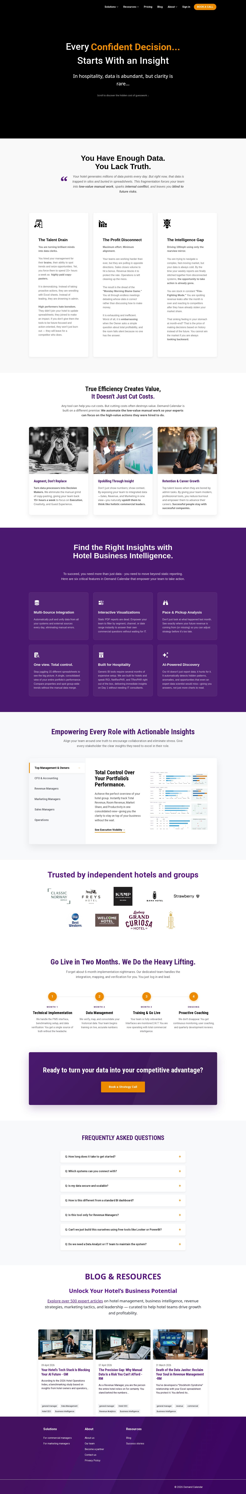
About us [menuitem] (89, 1437)
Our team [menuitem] (90, 1443)
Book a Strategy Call (123, 1087)
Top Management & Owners (57, 768)
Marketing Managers (57, 799)
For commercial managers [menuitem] (57, 1437)
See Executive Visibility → (110, 829)
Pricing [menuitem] (148, 6)
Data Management (69, 1406)
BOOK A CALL (205, 6)
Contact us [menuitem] (90, 1454)
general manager (49, 1406)
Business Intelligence (64, 1411)
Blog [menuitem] (160, 6)
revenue (179, 1406)
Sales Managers (57, 809)
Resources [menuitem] (129, 6)
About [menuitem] (171, 6)
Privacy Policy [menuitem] (92, 1460)
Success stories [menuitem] (135, 1443)
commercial (192, 1406)
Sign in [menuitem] (186, 6)
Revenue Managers (57, 789)
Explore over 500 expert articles (75, 1300)
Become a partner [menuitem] (94, 1449)
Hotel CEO (46, 1411)
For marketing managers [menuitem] (56, 1443)
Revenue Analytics (107, 1411)
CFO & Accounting (57, 778)
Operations (57, 820)
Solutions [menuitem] (110, 6)
